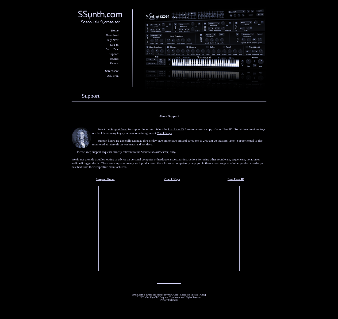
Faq (108, 49)
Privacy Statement (168, 300)
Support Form (118, 129)
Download (112, 35)
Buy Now (113, 40)
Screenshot (112, 71)
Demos (114, 63)
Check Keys (164, 133)
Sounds (114, 58)
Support (114, 54)
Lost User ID (176, 129)
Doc (116, 49)
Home (115, 30)
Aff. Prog (113, 75)
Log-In (114, 44)
